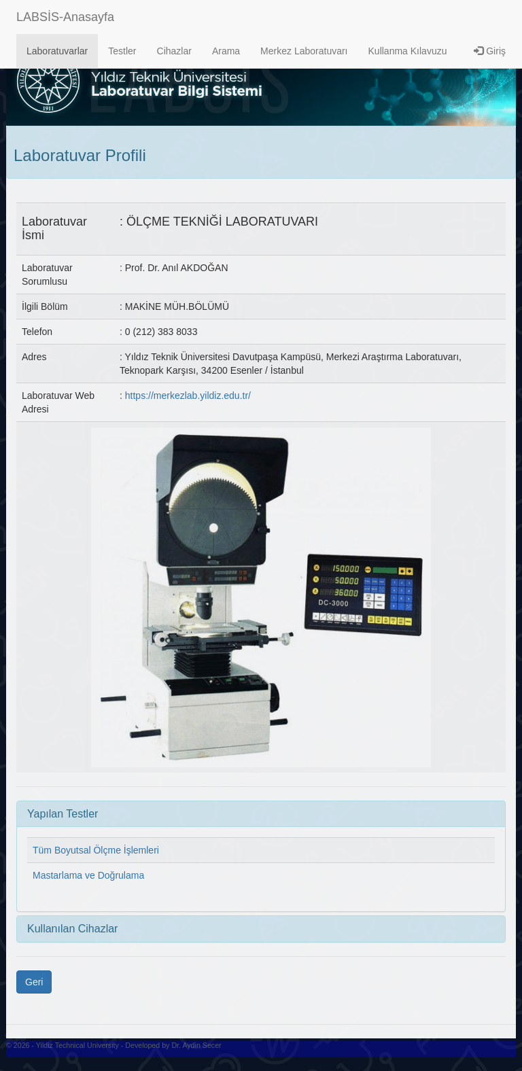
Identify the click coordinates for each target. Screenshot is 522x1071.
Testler (122, 51)
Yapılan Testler (62, 814)
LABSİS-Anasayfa (65, 17)
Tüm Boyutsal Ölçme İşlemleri (96, 850)
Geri (34, 982)
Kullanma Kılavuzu (407, 51)
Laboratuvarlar (57, 51)
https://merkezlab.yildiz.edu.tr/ (188, 395)
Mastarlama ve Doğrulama (88, 875)
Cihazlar (174, 51)
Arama (226, 51)
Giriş (490, 51)
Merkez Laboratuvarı (303, 51)
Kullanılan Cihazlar (72, 928)
